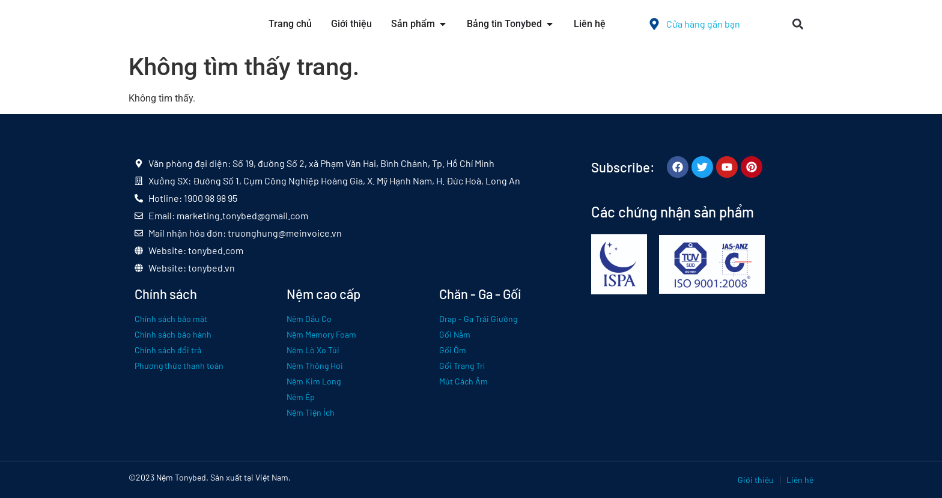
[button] (797, 24)
